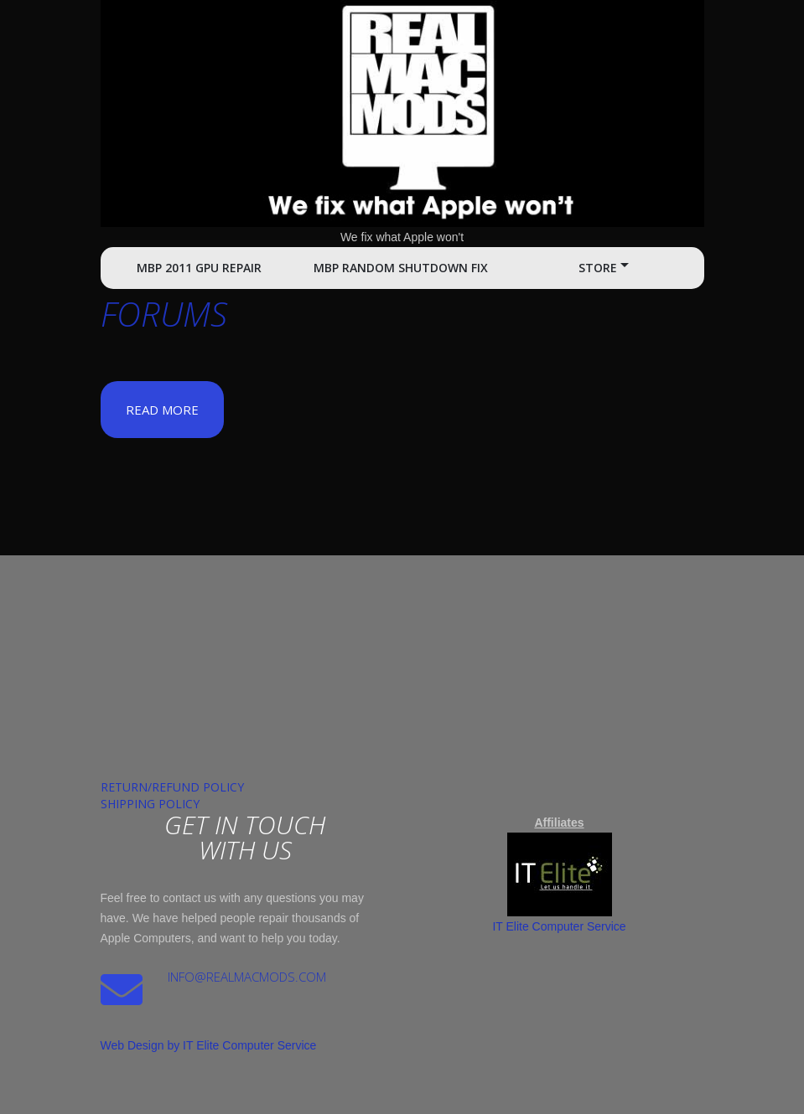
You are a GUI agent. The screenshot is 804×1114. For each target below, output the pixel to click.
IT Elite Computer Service (558, 926)
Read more (162, 409)
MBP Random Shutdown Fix (401, 268)
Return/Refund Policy (172, 787)
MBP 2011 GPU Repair (199, 268)
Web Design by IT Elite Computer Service (209, 1045)
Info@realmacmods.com (247, 976)
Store (597, 268)
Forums (164, 314)
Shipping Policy (150, 804)
